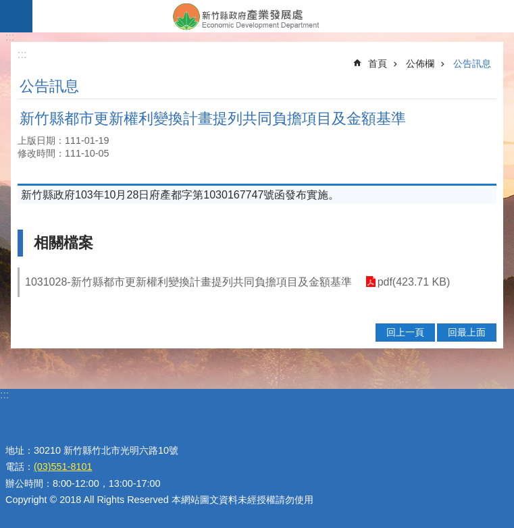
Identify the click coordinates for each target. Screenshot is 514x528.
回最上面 (467, 332)
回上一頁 (405, 332)
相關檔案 (63, 242)
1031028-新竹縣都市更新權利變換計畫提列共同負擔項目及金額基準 (188, 282)
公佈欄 (420, 63)
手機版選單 (16, 16)
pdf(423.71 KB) (414, 282)
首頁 (377, 63)
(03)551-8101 (63, 466)
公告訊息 (472, 63)
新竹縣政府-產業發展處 (273, 16)
